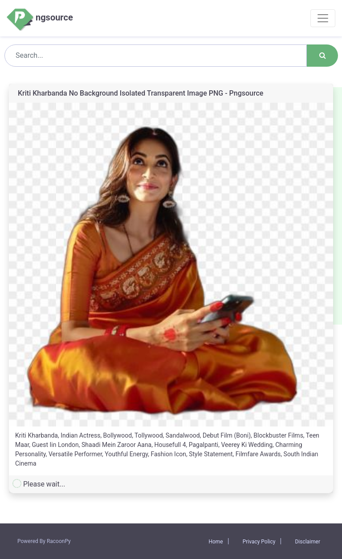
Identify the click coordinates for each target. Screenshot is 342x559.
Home (215, 542)
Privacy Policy (259, 542)
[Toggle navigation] (322, 18)
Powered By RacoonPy (44, 541)
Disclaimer (307, 542)
